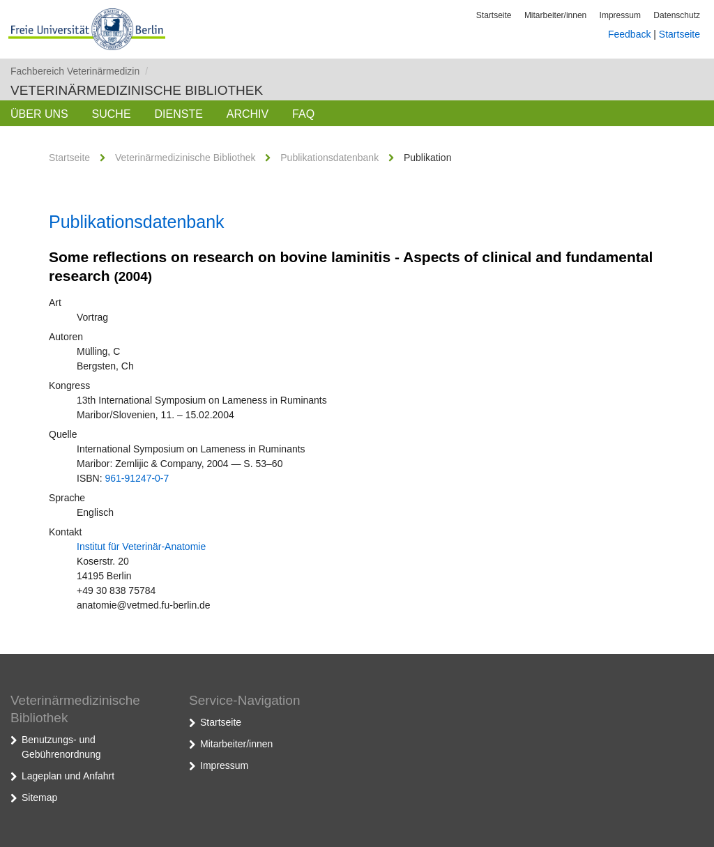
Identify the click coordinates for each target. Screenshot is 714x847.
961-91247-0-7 (137, 478)
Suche (111, 114)
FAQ (303, 114)
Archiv (247, 114)
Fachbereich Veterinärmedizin (79, 71)
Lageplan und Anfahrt (68, 775)
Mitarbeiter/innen (555, 15)
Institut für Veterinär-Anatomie (141, 546)
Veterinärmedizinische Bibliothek (136, 90)
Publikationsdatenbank (329, 157)
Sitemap (39, 797)
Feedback (629, 34)
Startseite (494, 15)
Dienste (178, 114)
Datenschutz (676, 15)
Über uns (39, 114)
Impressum (620, 15)
